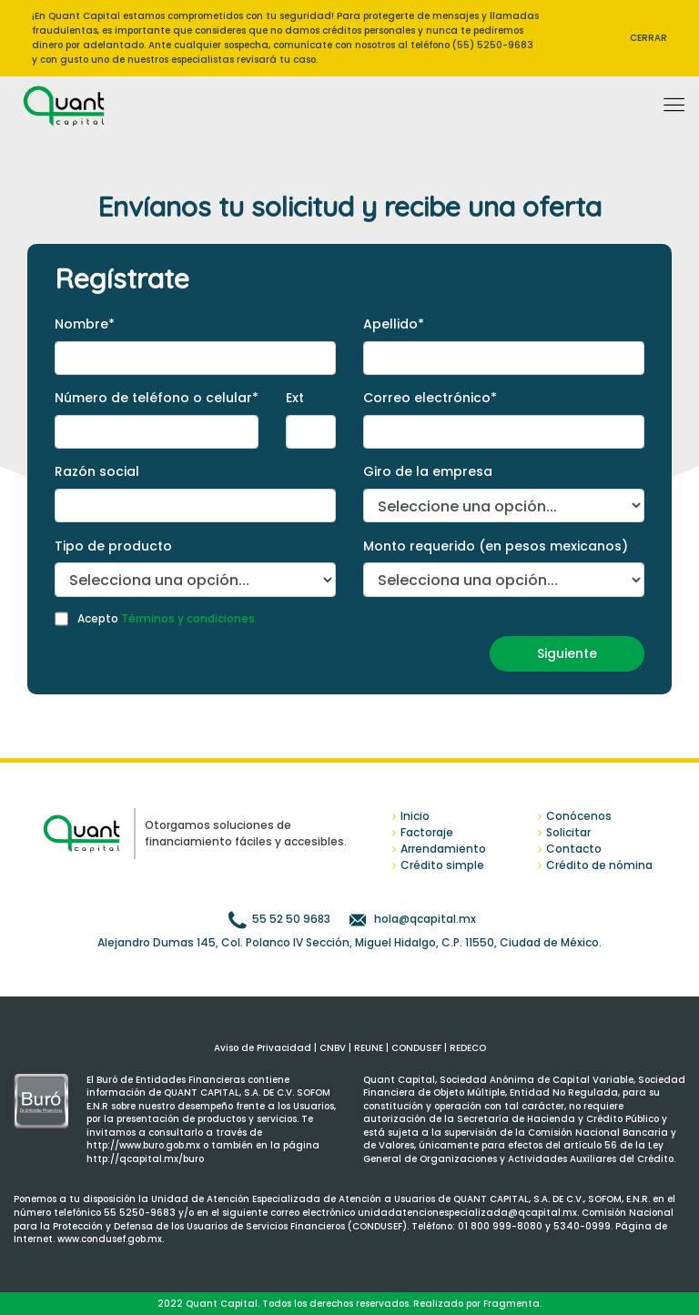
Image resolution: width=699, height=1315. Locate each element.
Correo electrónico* (430, 398)
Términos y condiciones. (189, 618)
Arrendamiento (443, 848)
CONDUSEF (416, 1048)
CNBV (332, 1048)
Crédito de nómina (599, 865)
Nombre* (85, 324)
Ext (295, 398)
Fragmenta (511, 1303)
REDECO (468, 1048)
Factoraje (426, 832)
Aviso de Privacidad (262, 1048)
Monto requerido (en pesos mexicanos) (495, 546)
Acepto (167, 618)
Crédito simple (442, 865)
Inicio (415, 816)
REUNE (368, 1048)
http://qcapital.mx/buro (145, 1159)
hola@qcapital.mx (423, 918)
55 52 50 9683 (291, 918)
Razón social (97, 471)
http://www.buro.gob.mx (144, 1145)
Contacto (574, 848)
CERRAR (648, 38)
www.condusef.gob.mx (109, 1239)
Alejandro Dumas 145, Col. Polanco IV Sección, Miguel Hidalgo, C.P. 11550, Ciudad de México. (349, 942)
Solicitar (568, 832)
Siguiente (567, 653)
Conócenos (579, 816)
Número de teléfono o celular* (156, 398)
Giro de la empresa (427, 471)
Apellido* (393, 324)
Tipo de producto (113, 546)
